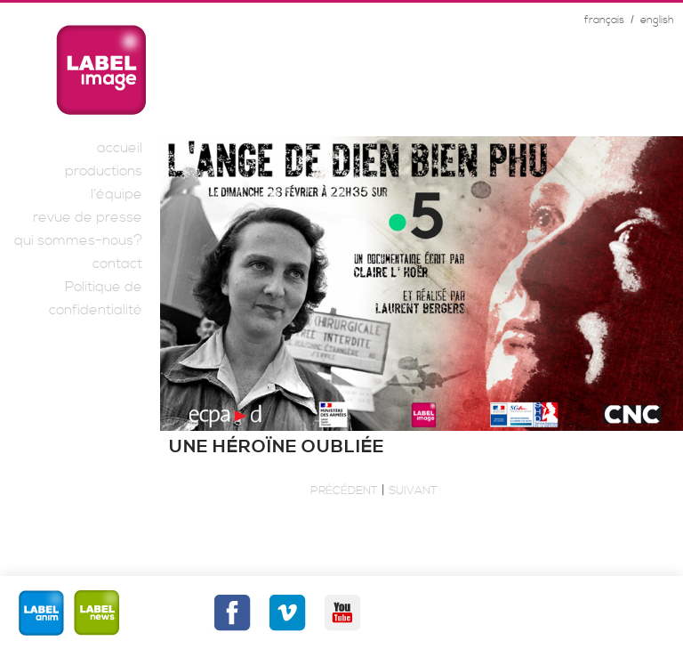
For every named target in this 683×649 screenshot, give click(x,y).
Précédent (344, 490)
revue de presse (87, 217)
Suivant (413, 490)
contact (117, 263)
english (657, 20)
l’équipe (116, 194)
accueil (119, 148)
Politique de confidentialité (95, 298)
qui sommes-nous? (78, 240)
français (604, 20)
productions (103, 171)
